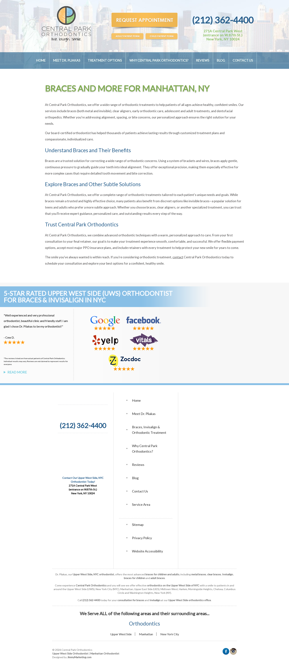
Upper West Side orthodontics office (189, 600)
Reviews (202, 60)
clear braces (214, 574)
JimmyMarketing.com (79, 657)
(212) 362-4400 (223, 20)
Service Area (141, 504)
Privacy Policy (142, 538)
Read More (17, 372)
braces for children (134, 578)
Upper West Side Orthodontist (70, 653)
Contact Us (243, 60)
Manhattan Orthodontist (104, 653)
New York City (169, 634)
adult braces (158, 578)
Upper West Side (121, 634)
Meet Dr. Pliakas (66, 60)
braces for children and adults (162, 574)
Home (41, 60)
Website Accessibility (147, 551)
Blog (221, 60)
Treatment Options (105, 60)
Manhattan (146, 634)
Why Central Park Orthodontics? (158, 60)
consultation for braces (130, 600)
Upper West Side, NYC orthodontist (93, 574)
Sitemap (138, 525)
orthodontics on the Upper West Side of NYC (173, 585)
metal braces (198, 574)
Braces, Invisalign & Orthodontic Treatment (149, 430)
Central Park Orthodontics (91, 585)
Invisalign (227, 574)
